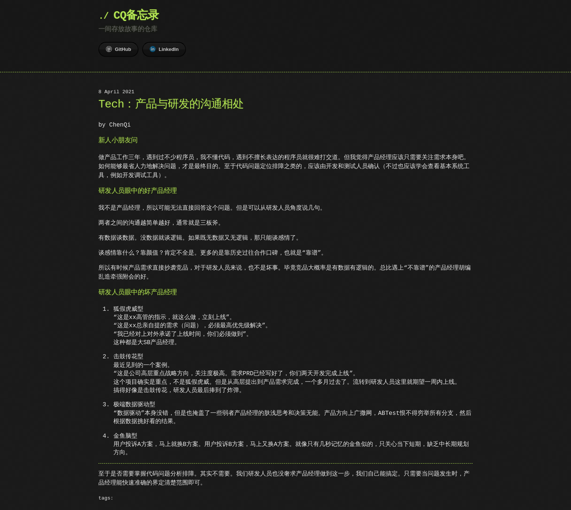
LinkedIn (164, 49)
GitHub (118, 49)
